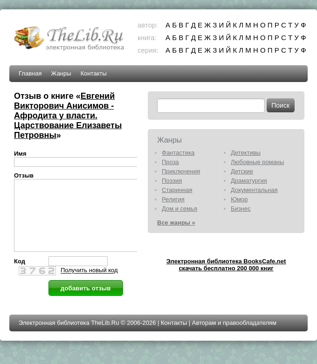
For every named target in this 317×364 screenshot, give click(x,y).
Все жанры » (176, 222)
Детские (242, 171)
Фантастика (178, 152)
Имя (20, 153)
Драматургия (249, 180)
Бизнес (241, 208)
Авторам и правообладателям (234, 336)
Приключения (181, 171)
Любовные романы (257, 161)
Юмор (239, 199)
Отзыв (24, 175)
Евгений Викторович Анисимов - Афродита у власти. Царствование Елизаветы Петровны (68, 115)
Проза (170, 161)
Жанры (61, 73)
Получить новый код (89, 284)
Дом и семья (179, 208)
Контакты (94, 73)
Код (19, 275)
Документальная (254, 189)
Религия (173, 199)
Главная (30, 73)
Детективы (246, 152)
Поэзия (172, 180)
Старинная (177, 189)
